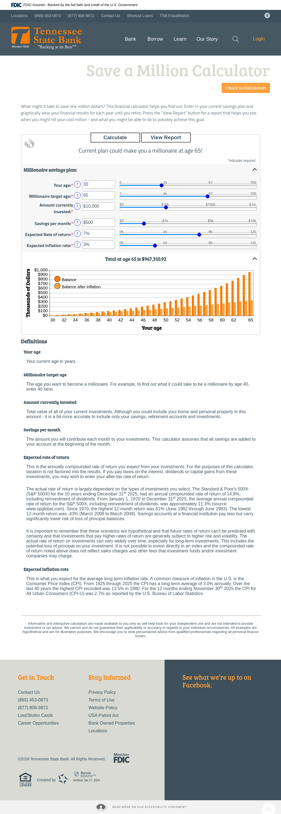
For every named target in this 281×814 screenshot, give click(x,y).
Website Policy (103, 707)
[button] (140, 169)
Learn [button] (180, 39)
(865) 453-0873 (47, 15)
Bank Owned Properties (112, 723)
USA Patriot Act (104, 715)
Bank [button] (130, 39)
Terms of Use (101, 700)
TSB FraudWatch (174, 15)
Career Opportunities (38, 723)
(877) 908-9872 (81, 15)
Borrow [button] (155, 39)
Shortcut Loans (140, 15)
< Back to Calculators (245, 88)
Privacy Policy (102, 692)
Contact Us (110, 15)
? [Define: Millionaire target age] (77, 195)
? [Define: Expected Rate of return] (77, 234)
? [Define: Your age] (77, 184)
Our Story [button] (207, 39)
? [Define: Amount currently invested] (77, 206)
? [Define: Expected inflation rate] (77, 245)
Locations (19, 15)
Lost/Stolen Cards (35, 715)
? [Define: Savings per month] (77, 223)
